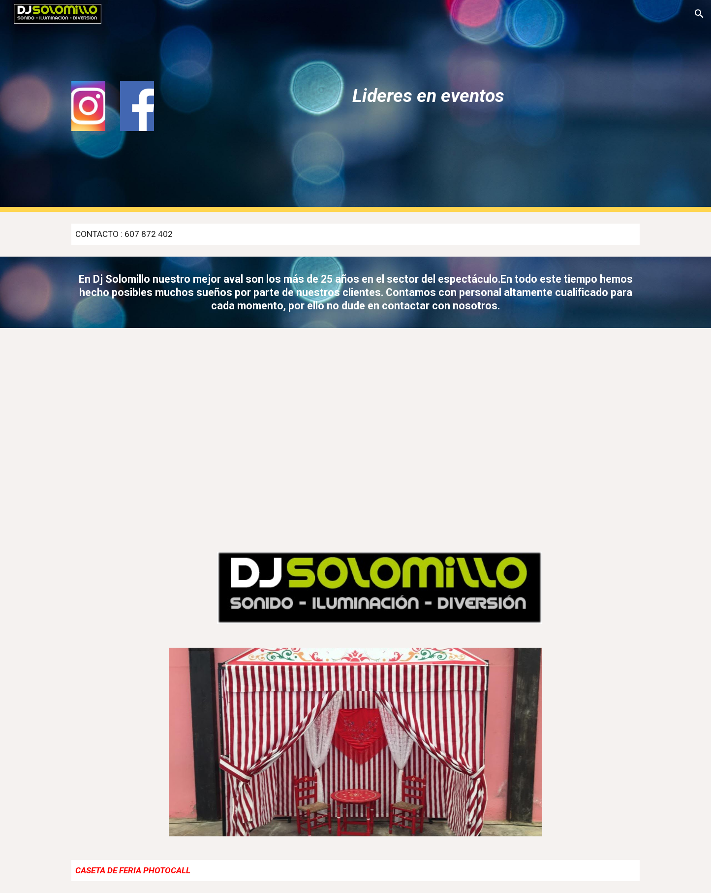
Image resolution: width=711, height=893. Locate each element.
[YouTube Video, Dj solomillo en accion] (209, 434)
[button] (699, 14)
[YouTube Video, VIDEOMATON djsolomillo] (501, 434)
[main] (428, 95)
